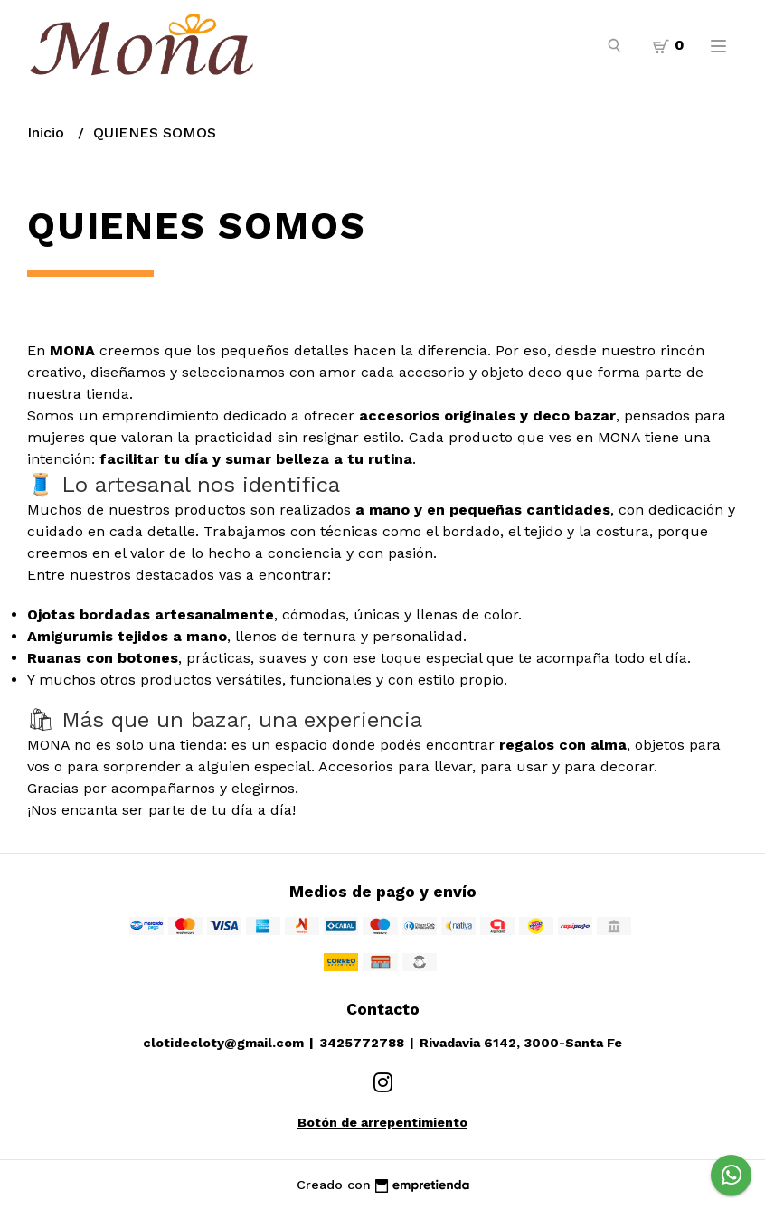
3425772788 (361, 1042)
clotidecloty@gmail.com (223, 1042)
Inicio (48, 132)
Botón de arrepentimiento (383, 1122)
